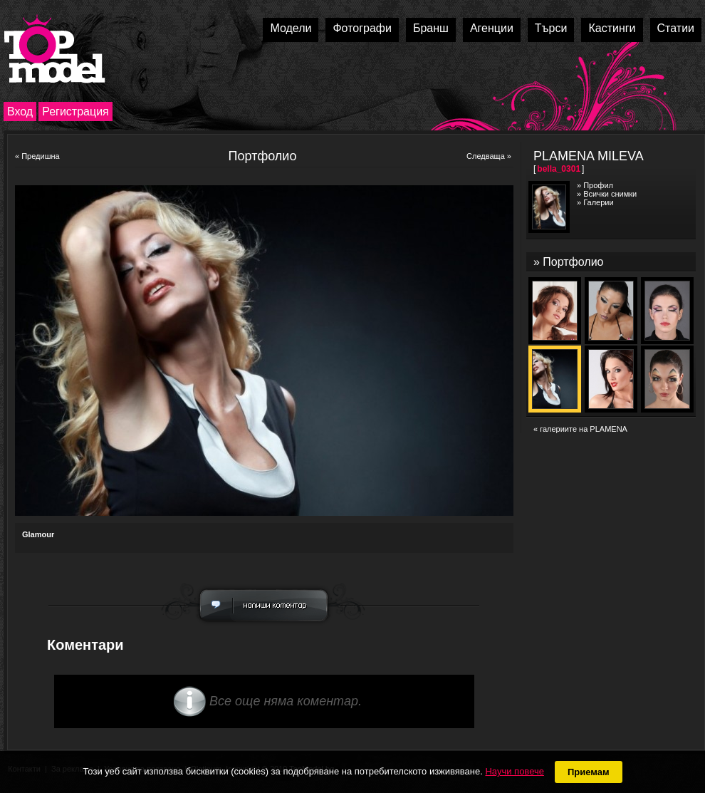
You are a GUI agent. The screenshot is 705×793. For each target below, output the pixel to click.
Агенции (491, 28)
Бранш (431, 28)
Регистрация (75, 111)
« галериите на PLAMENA (580, 429)
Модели (290, 28)
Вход (20, 111)
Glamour (38, 534)
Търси (551, 28)
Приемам (589, 772)
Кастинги (611, 28)
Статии (675, 28)
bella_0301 (558, 169)
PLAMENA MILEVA (588, 156)
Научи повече (514, 771)
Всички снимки (610, 194)
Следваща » (488, 156)
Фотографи (362, 28)
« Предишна (37, 156)
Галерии (598, 202)
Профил (598, 185)
